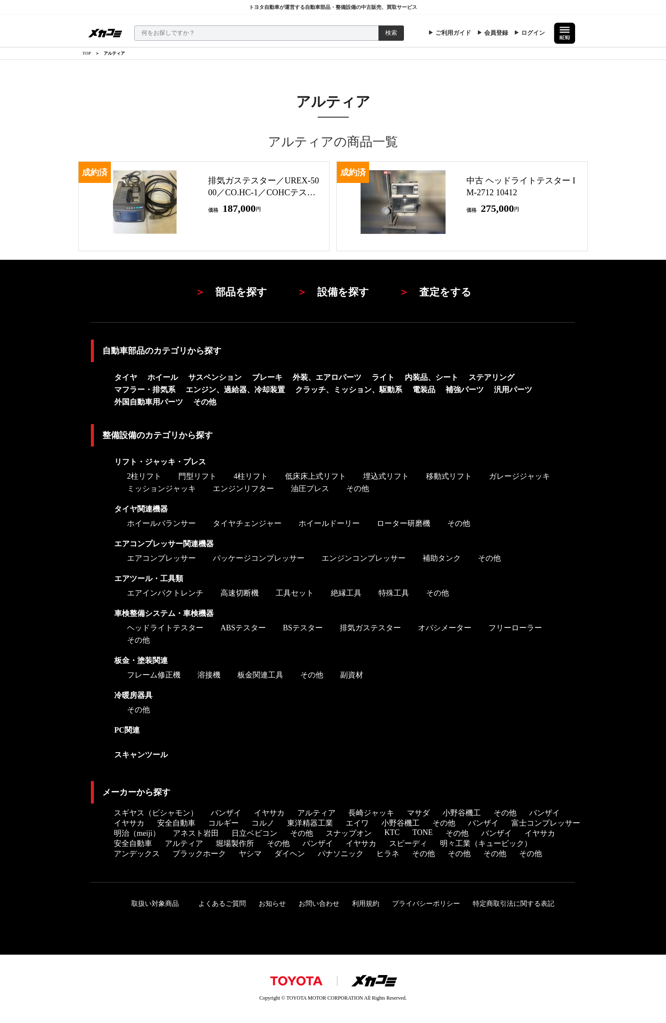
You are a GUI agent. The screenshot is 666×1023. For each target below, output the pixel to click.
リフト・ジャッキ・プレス (160, 462)
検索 (391, 33)
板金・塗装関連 (141, 660)
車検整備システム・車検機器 (164, 613)
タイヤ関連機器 (141, 509)
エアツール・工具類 (148, 578)
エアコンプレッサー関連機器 (164, 544)
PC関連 (127, 730)
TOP (86, 53)
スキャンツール (141, 754)
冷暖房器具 (133, 695)
